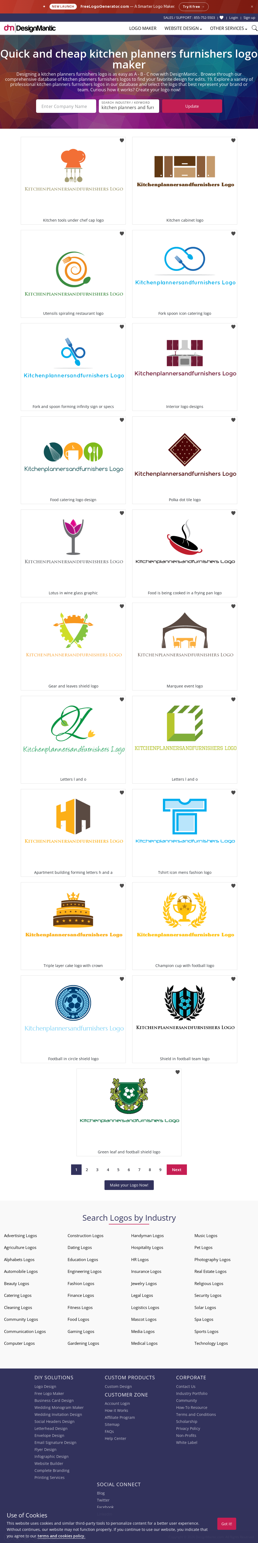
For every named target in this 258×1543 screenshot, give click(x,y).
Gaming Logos (81, 1331)
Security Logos (207, 1295)
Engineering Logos (85, 1271)
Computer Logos (19, 1343)
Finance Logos (81, 1295)
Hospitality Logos (147, 1247)
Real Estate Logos (210, 1271)
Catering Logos (18, 1295)
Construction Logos (85, 1235)
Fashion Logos (81, 1283)
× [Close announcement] (252, 6)
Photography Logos (212, 1259)
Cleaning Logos (18, 1307)
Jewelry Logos (144, 1283)
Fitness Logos (80, 1307)
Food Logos (78, 1319)
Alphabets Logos (19, 1259)
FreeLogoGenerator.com (105, 6)
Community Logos (21, 1319)
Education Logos (83, 1259)
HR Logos (140, 1259)
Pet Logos (203, 1247)
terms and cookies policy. (61, 1535)
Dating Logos (80, 1247)
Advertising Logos (20, 1235)
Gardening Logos (83, 1343)
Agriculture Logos (20, 1247)
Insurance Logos (146, 1271)
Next (177, 1169)
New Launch (63, 6)
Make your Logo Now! (129, 1185)
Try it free (194, 6)
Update (192, 106)
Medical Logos (144, 1343)
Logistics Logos (145, 1307)
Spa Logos (203, 1319)
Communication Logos (25, 1331)
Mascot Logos (143, 1319)
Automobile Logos (21, 1271)
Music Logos (205, 1235)
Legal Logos (142, 1295)
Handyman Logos (147, 1235)
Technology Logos (211, 1343)
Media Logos (143, 1331)
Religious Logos (208, 1283)
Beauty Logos (16, 1283)
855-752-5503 (204, 17)
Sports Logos (206, 1331)
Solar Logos (205, 1307)
